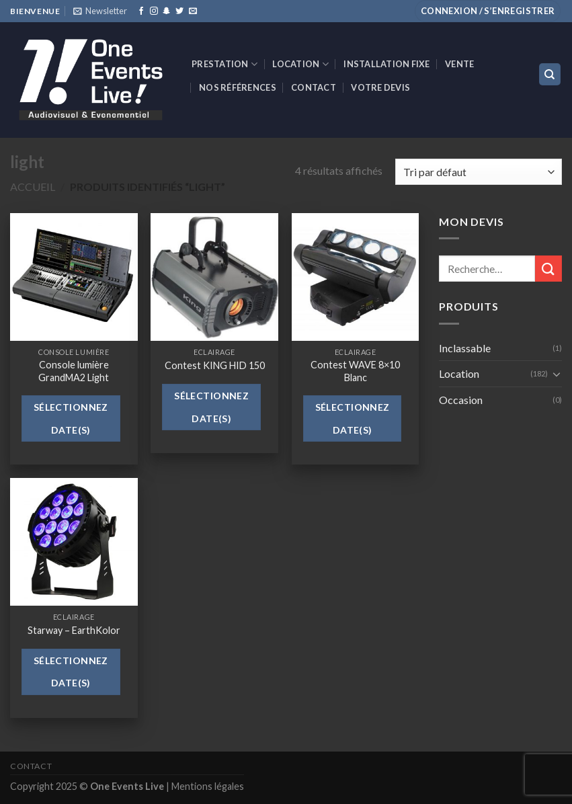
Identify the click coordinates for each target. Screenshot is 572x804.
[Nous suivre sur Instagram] (154, 11)
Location (300, 64)
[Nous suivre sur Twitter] (179, 11)
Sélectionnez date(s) (71, 418)
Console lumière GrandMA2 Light (73, 371)
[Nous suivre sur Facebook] (141, 11)
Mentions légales (207, 786)
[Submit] (548, 268)
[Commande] (478, 172)
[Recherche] (550, 74)
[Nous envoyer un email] (193, 11)
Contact (313, 87)
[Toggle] (556, 374)
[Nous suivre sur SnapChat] (167, 11)
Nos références (237, 87)
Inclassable (465, 347)
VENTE (459, 63)
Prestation (224, 64)
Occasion (461, 399)
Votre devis (380, 87)
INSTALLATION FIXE (386, 63)
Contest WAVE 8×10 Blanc (355, 371)
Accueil (32, 186)
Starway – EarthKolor (74, 630)
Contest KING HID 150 (215, 365)
